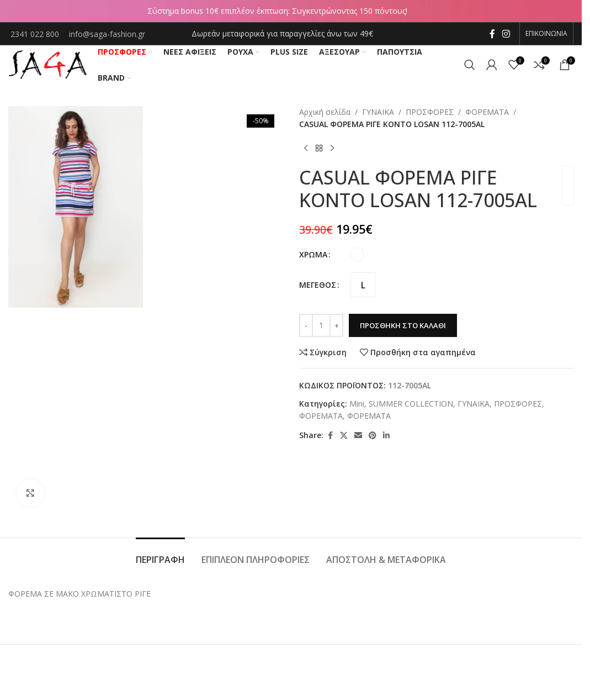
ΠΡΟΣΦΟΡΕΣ (430, 112)
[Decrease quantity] (306, 325)
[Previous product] (305, 148)
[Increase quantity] (336, 325)
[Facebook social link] (492, 33)
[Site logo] (47, 64)
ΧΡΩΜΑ (313, 254)
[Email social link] (358, 435)
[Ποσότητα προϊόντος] (321, 325)
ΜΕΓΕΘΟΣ (317, 285)
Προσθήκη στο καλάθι (403, 325)
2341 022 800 (35, 34)
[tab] (160, 554)
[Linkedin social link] (386, 435)
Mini (356, 403)
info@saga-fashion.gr (107, 34)
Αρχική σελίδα (324, 112)
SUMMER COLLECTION (411, 403)
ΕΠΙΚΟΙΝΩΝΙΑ (546, 33)
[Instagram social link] (506, 33)
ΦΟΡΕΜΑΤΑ (487, 112)
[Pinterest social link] (372, 435)
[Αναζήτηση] (470, 65)
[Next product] (332, 148)
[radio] (357, 254)
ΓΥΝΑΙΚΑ (378, 112)
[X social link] (344, 435)
